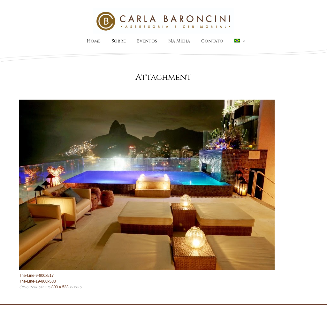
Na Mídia (179, 41)
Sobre (119, 41)
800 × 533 (60, 287)
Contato (212, 41)
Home (94, 41)
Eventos (147, 41)
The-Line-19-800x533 (37, 281)
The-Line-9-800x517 (36, 275)
